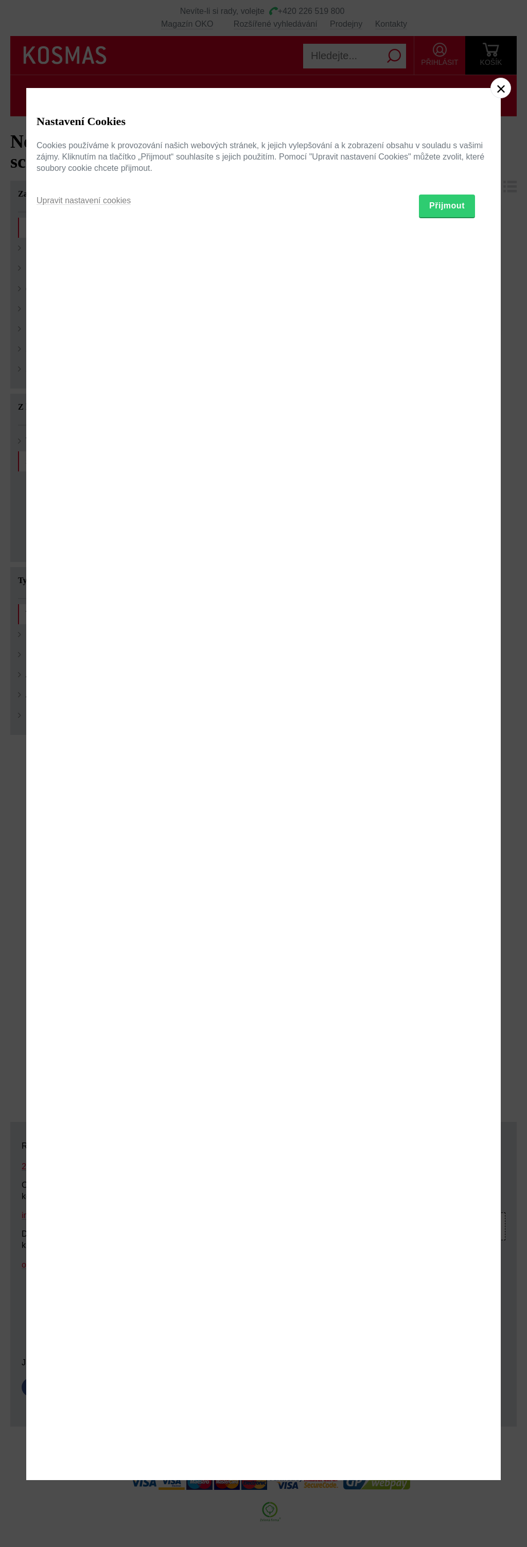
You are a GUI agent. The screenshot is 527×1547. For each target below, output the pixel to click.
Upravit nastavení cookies (84, 826)
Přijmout (447, 831)
